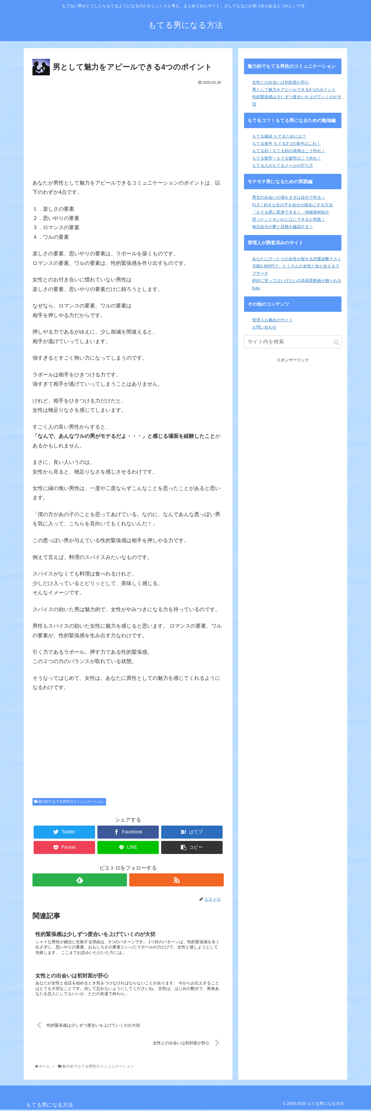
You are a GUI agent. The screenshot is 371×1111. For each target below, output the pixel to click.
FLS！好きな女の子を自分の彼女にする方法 (292, 205)
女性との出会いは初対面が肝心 (280, 82)
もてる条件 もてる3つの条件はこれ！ (286, 143)
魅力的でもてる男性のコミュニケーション (69, 801)
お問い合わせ (264, 327)
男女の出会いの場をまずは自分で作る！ (288, 197)
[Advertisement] (128, 130)
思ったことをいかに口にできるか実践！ (288, 219)
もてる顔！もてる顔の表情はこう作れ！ (288, 150)
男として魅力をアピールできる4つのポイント (294, 89)
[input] (292, 341)
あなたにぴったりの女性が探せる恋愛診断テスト (296, 258)
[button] (336, 342)
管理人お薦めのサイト (272, 320)
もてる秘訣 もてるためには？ (279, 136)
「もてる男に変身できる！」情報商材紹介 (290, 212)
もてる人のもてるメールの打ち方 (282, 165)
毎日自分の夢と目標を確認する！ (282, 226)
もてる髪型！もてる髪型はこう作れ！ (286, 158)
